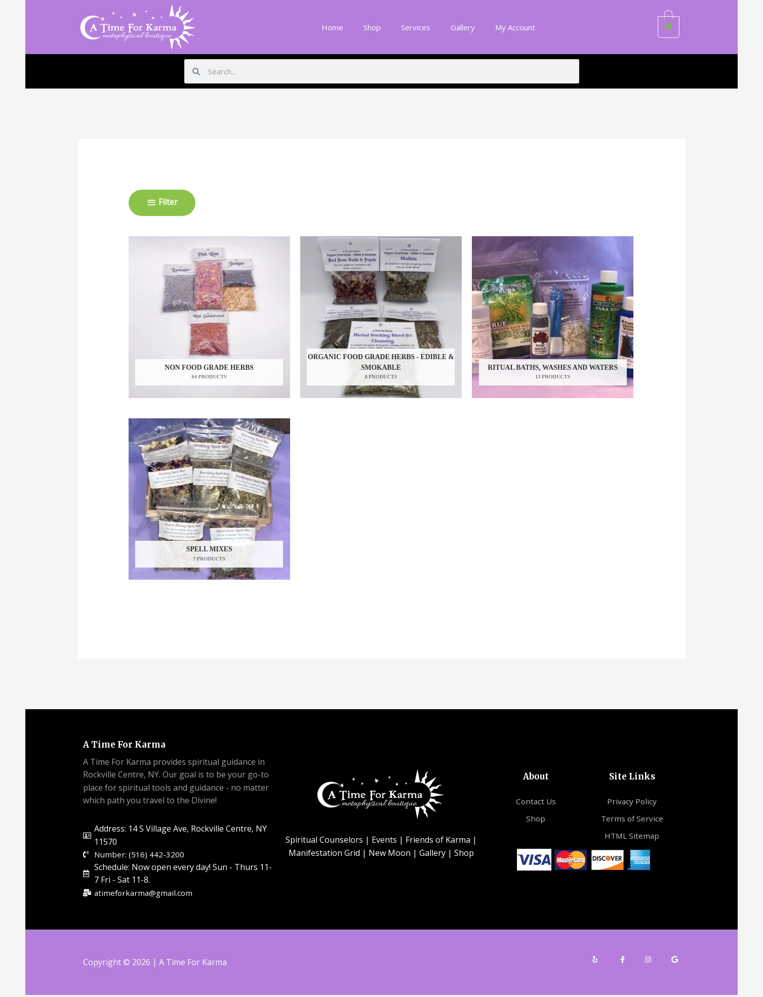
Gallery (463, 27)
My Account (515, 27)
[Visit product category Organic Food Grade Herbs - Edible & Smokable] (381, 317)
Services (415, 27)
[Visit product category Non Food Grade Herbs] (209, 317)
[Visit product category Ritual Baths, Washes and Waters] (552, 317)
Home (332, 27)
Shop (372, 27)
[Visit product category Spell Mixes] (209, 499)
